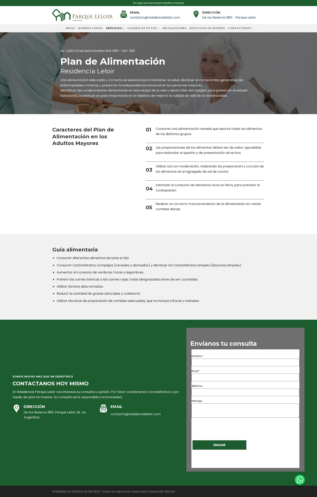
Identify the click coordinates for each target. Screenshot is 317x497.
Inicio (70, 28)
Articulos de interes (207, 28)
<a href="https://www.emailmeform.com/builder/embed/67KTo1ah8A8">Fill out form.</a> (245, 408)
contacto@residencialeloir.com (155, 17)
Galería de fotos (143, 28)
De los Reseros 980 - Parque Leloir (229, 17)
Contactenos (239, 28)
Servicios (115, 28)
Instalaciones (174, 28)
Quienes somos (90, 28)
